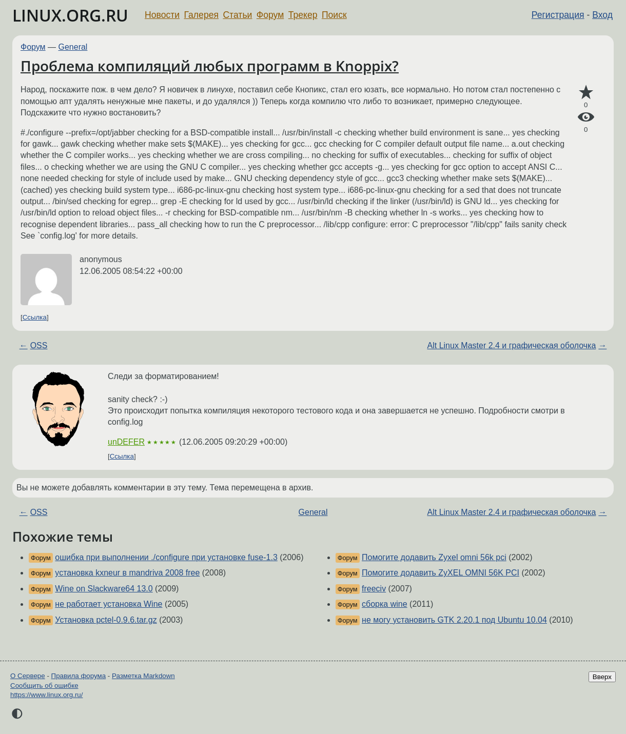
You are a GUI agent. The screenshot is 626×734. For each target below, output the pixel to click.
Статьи (237, 15)
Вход (602, 15)
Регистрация (558, 15)
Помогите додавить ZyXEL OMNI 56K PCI (440, 572)
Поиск (334, 15)
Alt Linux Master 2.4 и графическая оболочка (511, 345)
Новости (162, 15)
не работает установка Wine (108, 604)
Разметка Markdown (143, 676)
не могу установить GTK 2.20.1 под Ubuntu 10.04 (454, 620)
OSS (39, 345)
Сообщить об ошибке (44, 685)
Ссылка (35, 317)
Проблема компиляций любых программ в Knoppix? (210, 65)
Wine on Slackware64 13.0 (103, 588)
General (73, 47)
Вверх (602, 677)
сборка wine (384, 604)
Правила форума (78, 676)
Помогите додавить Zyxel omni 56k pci (434, 557)
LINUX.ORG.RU (70, 15)
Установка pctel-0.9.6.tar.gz (105, 620)
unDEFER (126, 442)
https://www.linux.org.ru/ (46, 695)
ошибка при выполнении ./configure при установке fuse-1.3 (166, 557)
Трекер (303, 15)
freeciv (374, 588)
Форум (270, 15)
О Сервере (27, 676)
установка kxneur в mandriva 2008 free (127, 572)
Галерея (201, 15)
